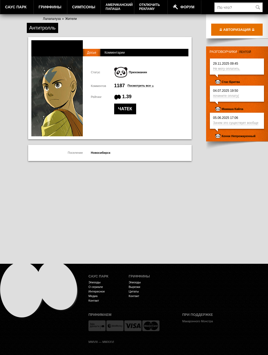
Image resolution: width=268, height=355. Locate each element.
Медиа (93, 296)
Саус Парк (16, 7)
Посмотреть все (141, 85)
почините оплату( (226, 96)
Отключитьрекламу (149, 7)
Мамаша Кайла (232, 109)
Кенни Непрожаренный (238, 136)
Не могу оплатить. (226, 69)
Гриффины (50, 7)
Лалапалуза (52, 19)
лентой (245, 51)
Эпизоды (94, 282)
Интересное (96, 291)
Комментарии (115, 52)
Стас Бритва (231, 81)
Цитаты (134, 291)
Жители (71, 19)
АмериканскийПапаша (119, 7)
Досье (91, 52)
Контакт (93, 300)
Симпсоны (83, 7)
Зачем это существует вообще (235, 123)
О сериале (95, 286)
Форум (187, 7)
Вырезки (134, 286)
